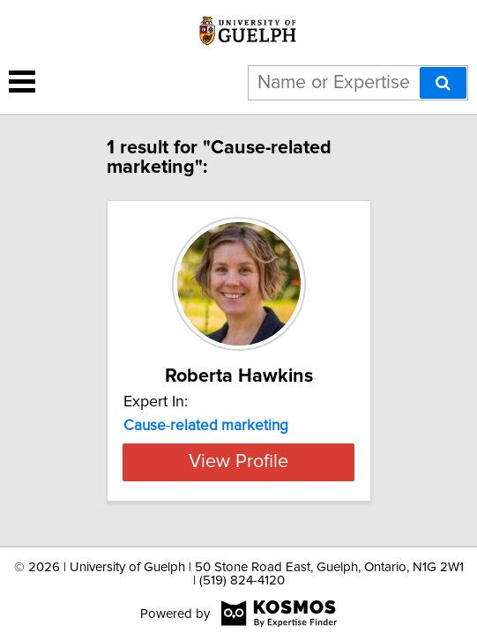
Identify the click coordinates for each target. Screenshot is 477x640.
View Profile (238, 462)
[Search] (443, 83)
